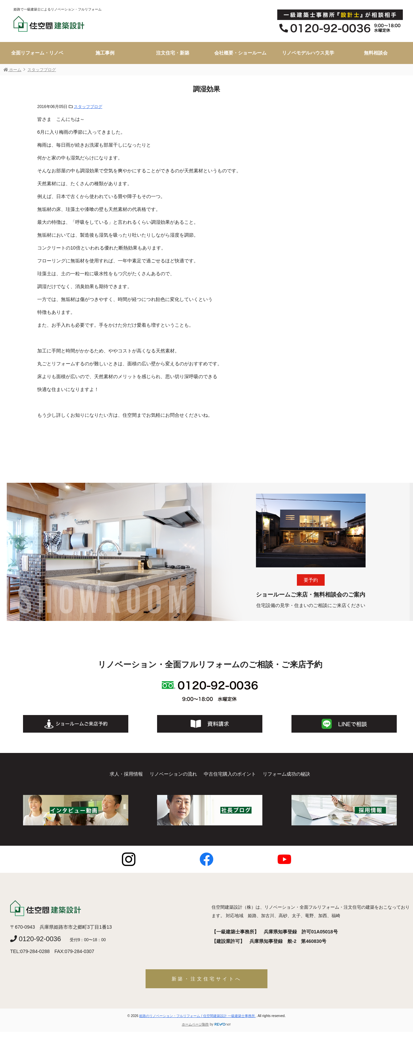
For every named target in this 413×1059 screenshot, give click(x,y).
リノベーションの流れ (173, 774)
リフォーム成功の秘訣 (286, 774)
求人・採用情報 (126, 774)
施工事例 (104, 53)
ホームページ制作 (195, 1024)
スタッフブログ (88, 106)
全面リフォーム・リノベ (37, 53)
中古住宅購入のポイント (230, 774)
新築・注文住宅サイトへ (207, 978)
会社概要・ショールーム (240, 53)
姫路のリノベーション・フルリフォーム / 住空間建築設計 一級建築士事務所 (197, 1016)
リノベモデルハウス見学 (308, 53)
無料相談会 (376, 53)
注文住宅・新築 (172, 53)
